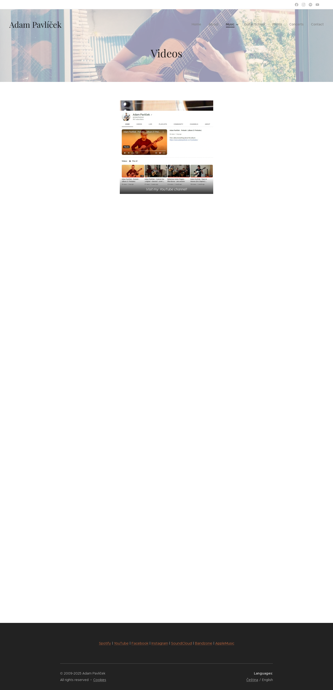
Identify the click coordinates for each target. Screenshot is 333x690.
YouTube (121, 643)
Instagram (159, 643)
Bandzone (203, 643)
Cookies (99, 680)
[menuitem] (198, 24)
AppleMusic (224, 643)
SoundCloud (181, 643)
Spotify (105, 643)
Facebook (140, 643)
